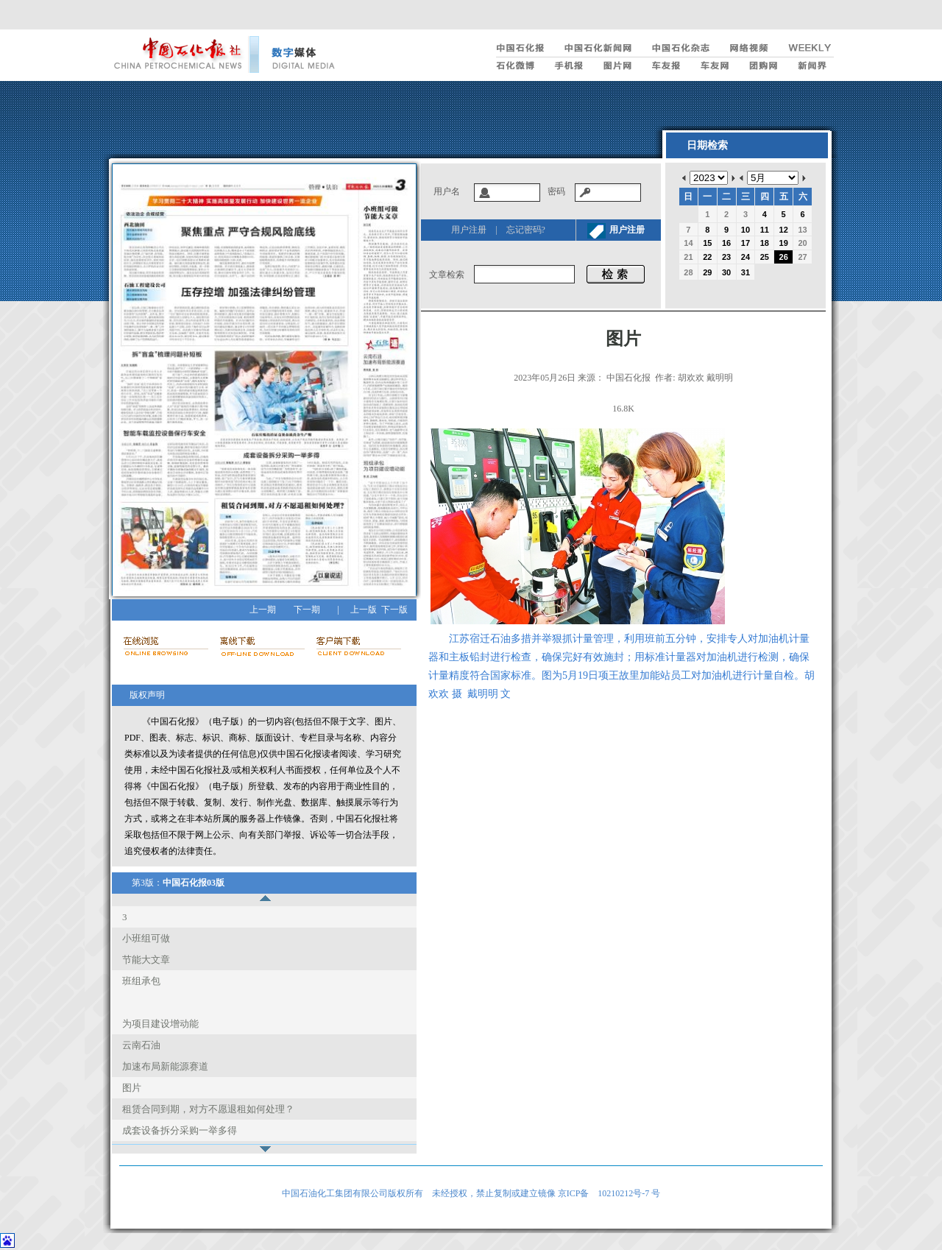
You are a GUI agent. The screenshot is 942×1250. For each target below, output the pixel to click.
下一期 (307, 609)
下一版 (394, 609)
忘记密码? (525, 230)
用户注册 (468, 230)
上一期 (262, 609)
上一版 (363, 609)
